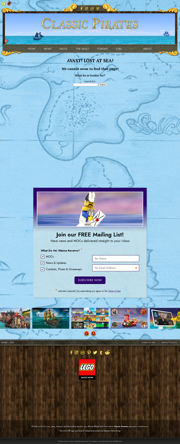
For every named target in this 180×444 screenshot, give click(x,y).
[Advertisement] (90, 132)
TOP (12, 342)
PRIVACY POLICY (169, 342)
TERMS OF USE (148, 342)
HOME (4, 342)
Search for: (90, 81)
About (147, 49)
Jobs (119, 49)
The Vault (82, 49)
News (47, 49)
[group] (50, 318)
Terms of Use (114, 291)
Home (32, 49)
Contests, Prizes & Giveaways (64, 269)
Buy (132, 49)
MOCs (63, 49)
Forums (102, 49)
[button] (86, 334)
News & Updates (56, 263)
